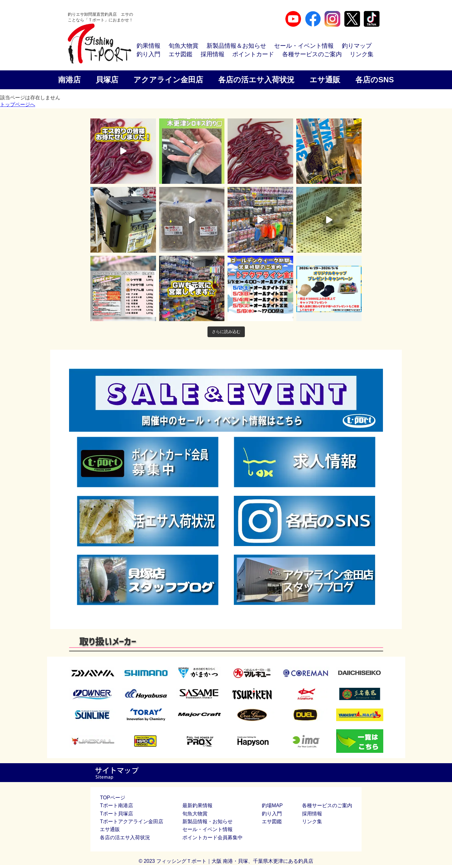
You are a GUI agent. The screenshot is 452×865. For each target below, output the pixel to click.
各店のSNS (374, 79)
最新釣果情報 (197, 805)
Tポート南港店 (116, 805)
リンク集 (362, 54)
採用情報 (212, 54)
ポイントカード (253, 54)
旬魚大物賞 (183, 45)
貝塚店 (107, 79)
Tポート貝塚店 (116, 813)
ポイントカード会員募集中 (212, 837)
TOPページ (112, 797)
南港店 (69, 79)
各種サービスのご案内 (312, 54)
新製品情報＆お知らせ (236, 45)
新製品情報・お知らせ (207, 821)
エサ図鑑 (180, 54)
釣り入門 (148, 54)
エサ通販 (324, 79)
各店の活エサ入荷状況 (256, 79)
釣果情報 (148, 45)
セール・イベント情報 (304, 45)
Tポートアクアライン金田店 (131, 821)
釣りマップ (357, 45)
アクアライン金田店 (168, 79)
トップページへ (17, 104)
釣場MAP (272, 805)
